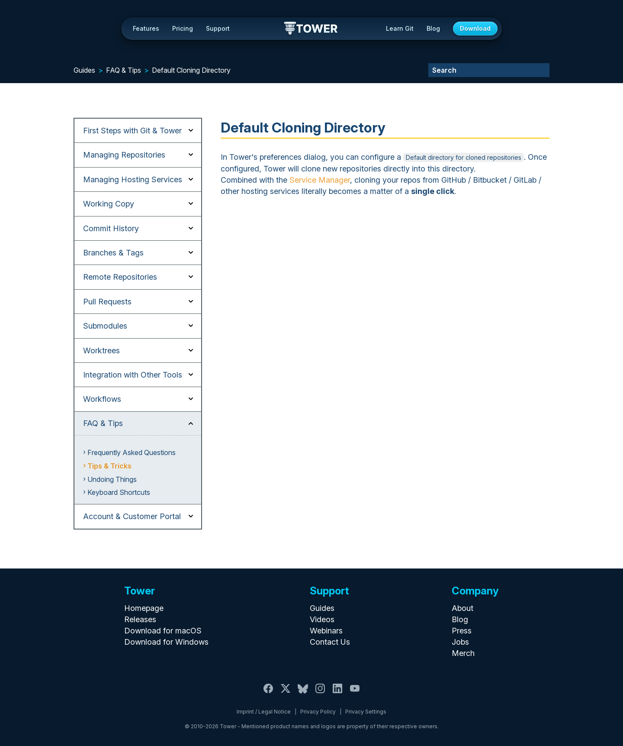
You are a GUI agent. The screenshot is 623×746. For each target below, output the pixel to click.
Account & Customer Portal (132, 516)
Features (146, 28)
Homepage (144, 608)
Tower (311, 29)
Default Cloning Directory (191, 70)
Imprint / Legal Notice (264, 711)
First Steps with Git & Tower (132, 130)
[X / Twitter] (285, 693)
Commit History (111, 228)
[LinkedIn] (337, 693)
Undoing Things (112, 479)
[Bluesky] (303, 693)
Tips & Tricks (109, 466)
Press (462, 630)
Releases (140, 619)
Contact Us (330, 641)
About (462, 608)
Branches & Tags (113, 252)
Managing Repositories (124, 154)
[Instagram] (320, 693)
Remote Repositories (120, 276)
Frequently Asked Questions (131, 452)
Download (475, 28)
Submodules (105, 325)
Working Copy (108, 203)
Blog (433, 28)
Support (218, 28)
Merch (463, 653)
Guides (84, 70)
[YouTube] (355, 693)
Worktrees (101, 350)
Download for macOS (163, 630)
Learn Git (400, 28)
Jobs (460, 641)
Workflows (102, 399)
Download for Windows (166, 641)
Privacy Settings (365, 711)
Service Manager (319, 179)
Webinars (326, 630)
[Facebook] (268, 693)
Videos (322, 619)
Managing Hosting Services (132, 179)
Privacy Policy (318, 711)
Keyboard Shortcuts (118, 492)
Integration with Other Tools (132, 374)
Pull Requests (107, 301)
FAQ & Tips (123, 70)
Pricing (182, 28)
